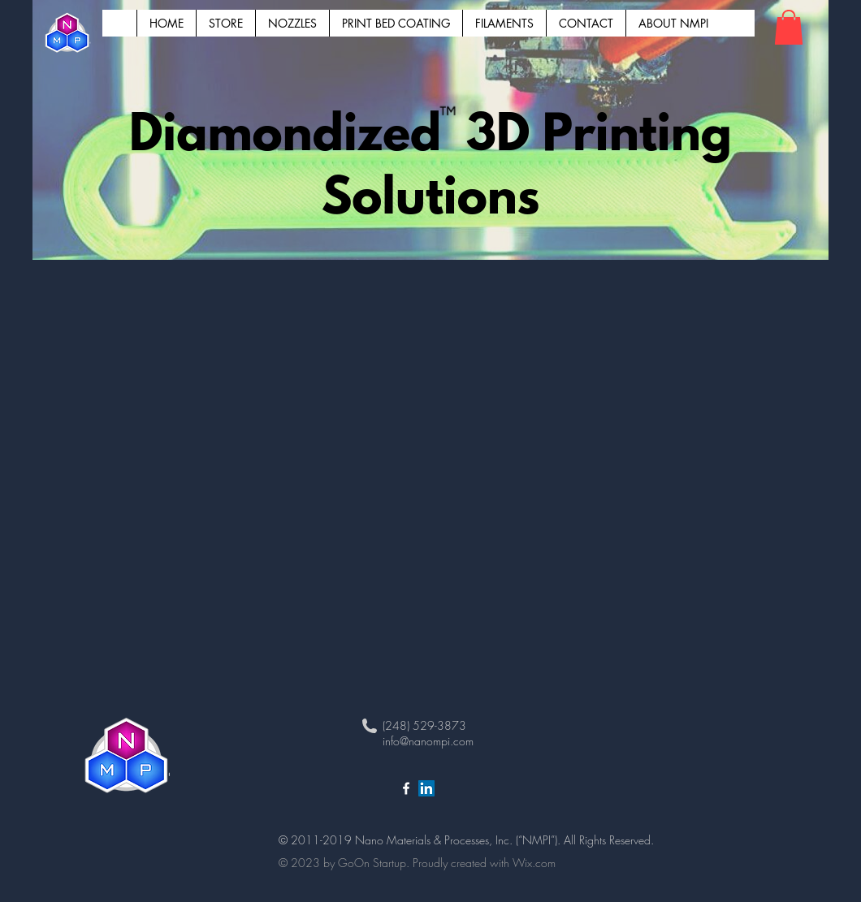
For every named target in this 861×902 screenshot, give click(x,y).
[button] (788, 27)
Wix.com (534, 862)
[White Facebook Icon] (406, 788)
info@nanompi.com (428, 741)
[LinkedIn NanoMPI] (426, 788)
